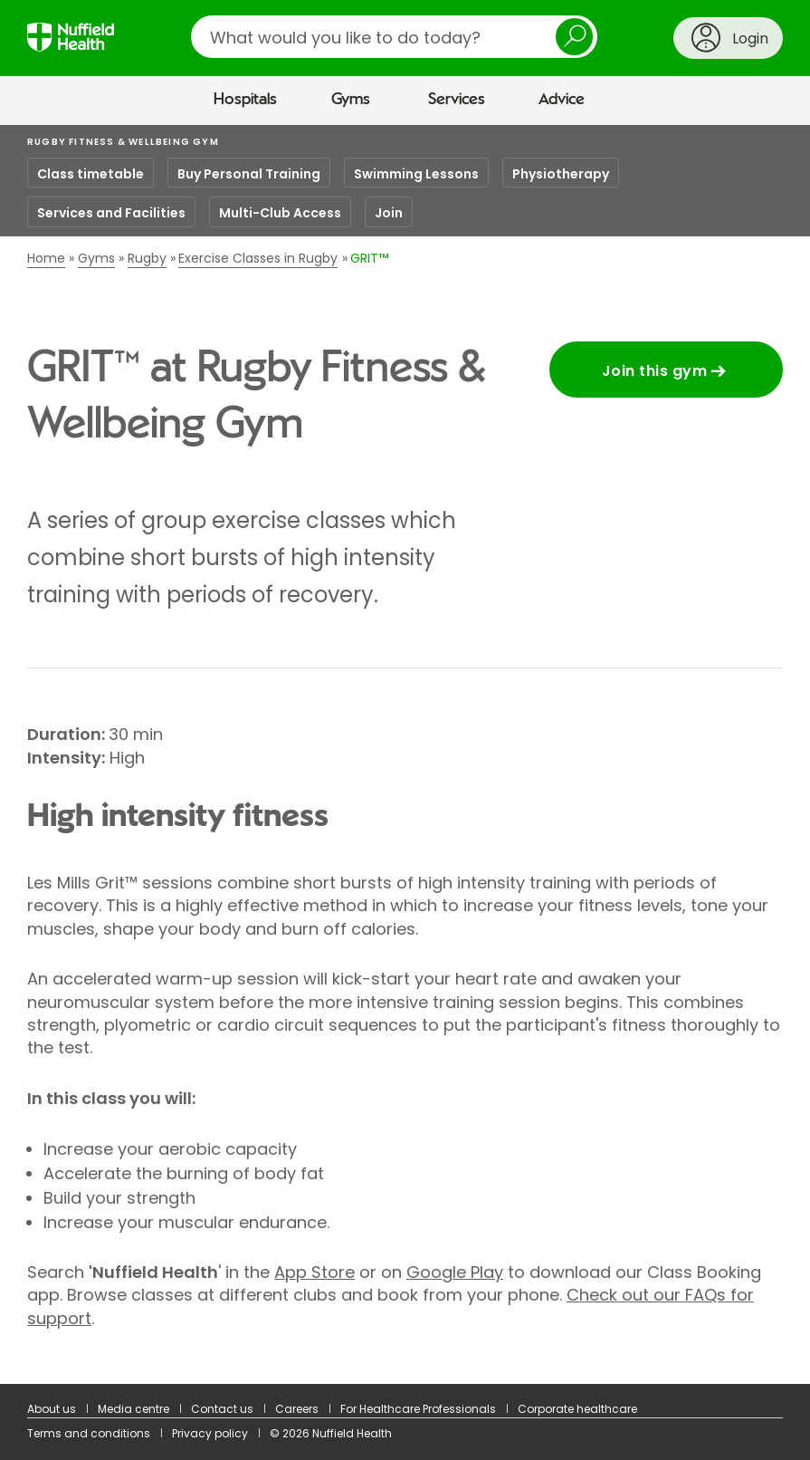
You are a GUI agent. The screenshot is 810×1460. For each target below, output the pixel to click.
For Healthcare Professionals (418, 1409)
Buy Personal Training (248, 174)
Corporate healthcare (577, 1409)
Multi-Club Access (280, 213)
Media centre (133, 1409)
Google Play (454, 1272)
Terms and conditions (88, 1433)
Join (389, 213)
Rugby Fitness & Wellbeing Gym (123, 142)
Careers (297, 1409)
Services (456, 99)
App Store (314, 1272)
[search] (394, 36)
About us (51, 1409)
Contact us (222, 1409)
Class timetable (90, 174)
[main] (405, 754)
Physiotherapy (560, 174)
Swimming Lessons (416, 174)
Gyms (350, 99)
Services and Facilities (111, 213)
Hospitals (245, 99)
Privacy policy (210, 1433)
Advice (561, 99)
